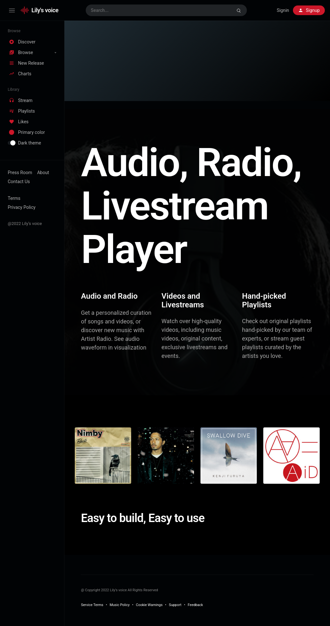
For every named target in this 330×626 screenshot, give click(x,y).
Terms (14, 198)
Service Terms (92, 605)
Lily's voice (45, 10)
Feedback (195, 605)
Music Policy (120, 605)
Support (175, 605)
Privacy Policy (21, 207)
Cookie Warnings (149, 605)
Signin (283, 10)
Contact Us (19, 181)
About (43, 172)
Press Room (20, 172)
